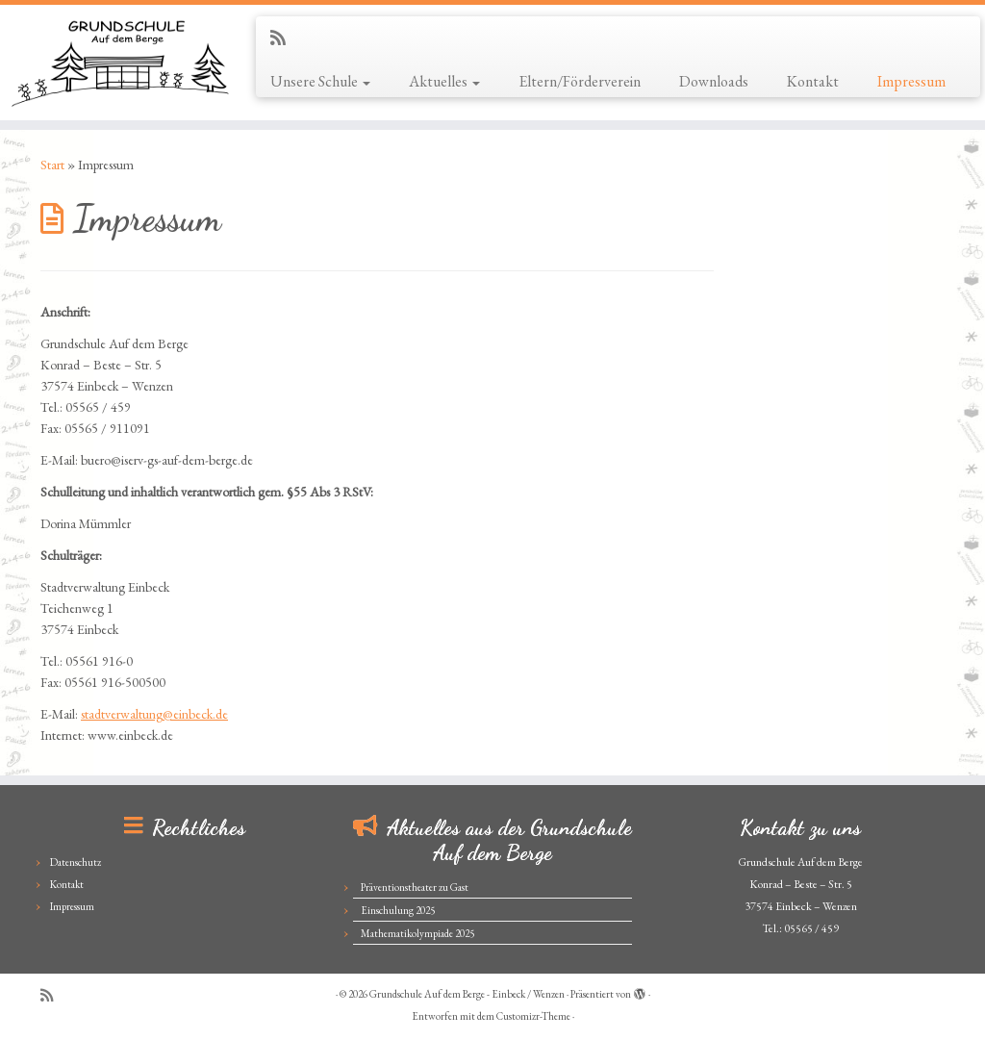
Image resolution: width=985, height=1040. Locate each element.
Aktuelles (444, 81)
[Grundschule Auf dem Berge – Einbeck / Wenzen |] (115, 62)
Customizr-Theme (533, 1016)
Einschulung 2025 (398, 910)
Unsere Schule (320, 81)
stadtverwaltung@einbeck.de (154, 714)
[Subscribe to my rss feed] (284, 38)
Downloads (713, 81)
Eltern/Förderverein (579, 81)
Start (52, 164)
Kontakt (813, 81)
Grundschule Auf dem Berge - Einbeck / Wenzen (467, 994)
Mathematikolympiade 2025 (417, 933)
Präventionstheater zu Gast (414, 887)
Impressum (911, 81)
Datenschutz (75, 862)
